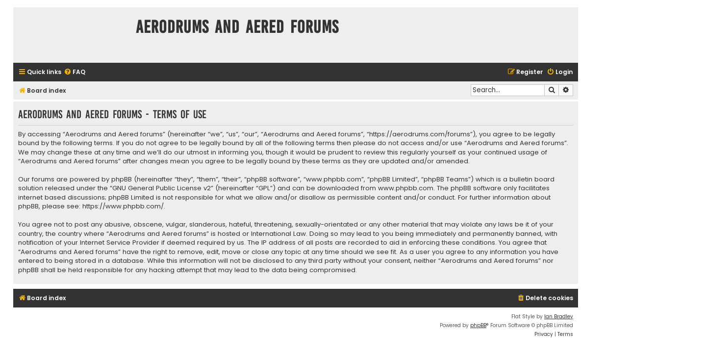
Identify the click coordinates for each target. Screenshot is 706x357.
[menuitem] (74, 72)
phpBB (478, 325)
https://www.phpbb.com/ (123, 206)
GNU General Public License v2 (161, 188)
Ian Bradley (558, 316)
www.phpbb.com (405, 188)
